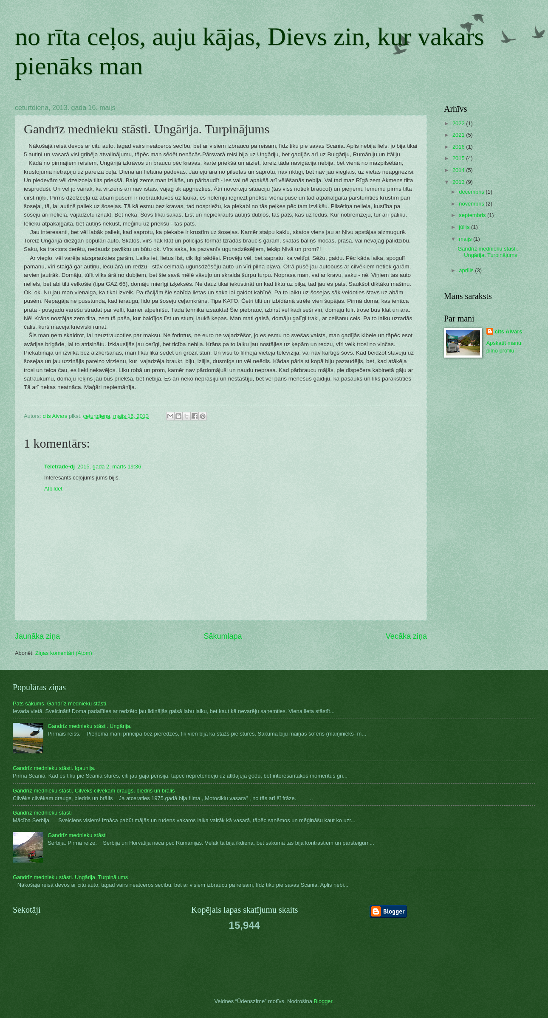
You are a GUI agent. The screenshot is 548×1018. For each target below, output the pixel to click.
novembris (472, 203)
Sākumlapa (222, 636)
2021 (459, 135)
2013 (459, 182)
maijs (466, 239)
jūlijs (465, 227)
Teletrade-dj (59, 466)
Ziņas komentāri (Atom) (63, 653)
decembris (472, 192)
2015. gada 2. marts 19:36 (109, 466)
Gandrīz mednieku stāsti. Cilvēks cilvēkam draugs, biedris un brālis (94, 790)
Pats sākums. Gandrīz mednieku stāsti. (60, 703)
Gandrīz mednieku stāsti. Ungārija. (90, 726)
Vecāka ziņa (406, 636)
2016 (459, 147)
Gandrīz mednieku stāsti (42, 812)
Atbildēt (53, 488)
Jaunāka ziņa (37, 636)
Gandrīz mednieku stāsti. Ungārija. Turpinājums (488, 251)
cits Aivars (509, 331)
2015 (459, 158)
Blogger (323, 1001)
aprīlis (467, 270)
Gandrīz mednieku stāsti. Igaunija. (54, 768)
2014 (459, 170)
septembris (473, 215)
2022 (459, 123)
